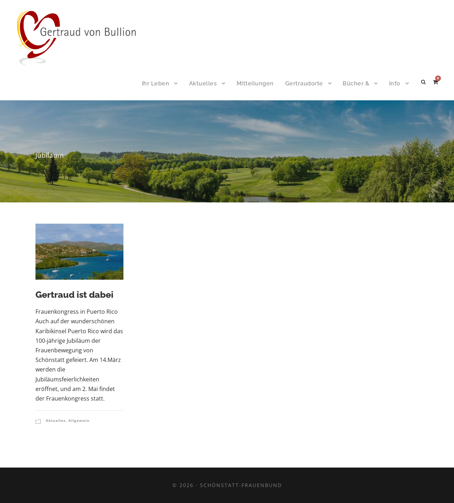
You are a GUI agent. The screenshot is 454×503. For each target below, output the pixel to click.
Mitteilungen (255, 83)
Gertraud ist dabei (74, 294)
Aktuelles (203, 83)
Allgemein (79, 420)
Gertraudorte (304, 83)
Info (394, 83)
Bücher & (356, 83)
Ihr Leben (156, 83)
